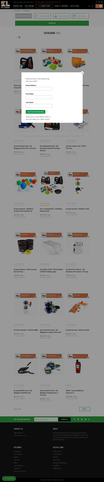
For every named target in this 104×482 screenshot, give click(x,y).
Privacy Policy (57, 454)
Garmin (68, 385)
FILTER (10, 478)
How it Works (18, 454)
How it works (61, 5)
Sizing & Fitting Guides (60, 463)
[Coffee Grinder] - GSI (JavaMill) (26, 330)
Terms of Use (57, 451)
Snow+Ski (18, 5)
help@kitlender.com (20, 435)
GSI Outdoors (19, 80)
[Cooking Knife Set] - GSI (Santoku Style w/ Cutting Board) (50, 148)
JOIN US (64, 419)
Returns (55, 457)
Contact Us (56, 460)
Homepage (17, 10)
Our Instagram (18, 465)
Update (52, 23)
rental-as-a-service (20, 471)
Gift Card (17, 468)
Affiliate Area (57, 468)
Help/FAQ (74, 5)
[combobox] (44, 16)
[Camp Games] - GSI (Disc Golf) (77, 209)
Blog (15, 463)
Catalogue (17, 451)
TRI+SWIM (29, 5)
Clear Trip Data (23, 16)
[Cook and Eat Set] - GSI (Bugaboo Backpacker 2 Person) (49, 393)
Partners (17, 460)
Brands (16, 457)
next (84, 409)
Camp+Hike (44, 5)
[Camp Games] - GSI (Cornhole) (77, 330)
